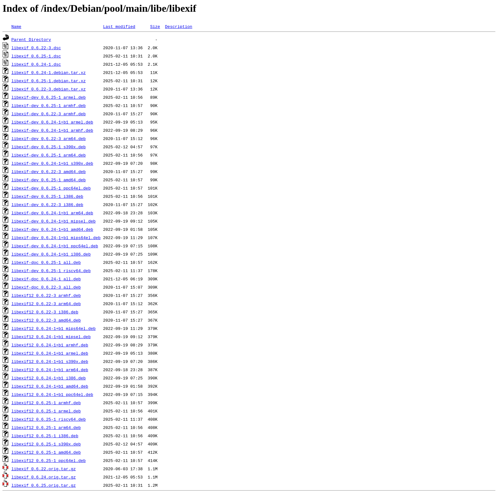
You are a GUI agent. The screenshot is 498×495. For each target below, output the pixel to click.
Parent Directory (31, 39)
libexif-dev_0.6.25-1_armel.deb (48, 97)
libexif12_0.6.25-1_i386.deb (44, 435)
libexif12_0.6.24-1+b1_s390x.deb (49, 361)
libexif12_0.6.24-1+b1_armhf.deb (49, 345)
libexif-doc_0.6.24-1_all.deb (46, 279)
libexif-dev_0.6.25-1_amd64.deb (48, 180)
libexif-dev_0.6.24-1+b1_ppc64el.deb (54, 246)
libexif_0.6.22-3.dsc (36, 47)
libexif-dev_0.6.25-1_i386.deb (47, 196)
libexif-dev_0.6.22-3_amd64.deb (48, 171)
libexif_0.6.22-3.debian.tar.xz (48, 89)
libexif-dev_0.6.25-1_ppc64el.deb (51, 188)
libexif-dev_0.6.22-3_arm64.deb (48, 138)
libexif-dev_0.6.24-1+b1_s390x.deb (52, 163)
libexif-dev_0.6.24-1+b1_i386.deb (51, 254)
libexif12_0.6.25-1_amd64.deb (46, 452)
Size (155, 26)
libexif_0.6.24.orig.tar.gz (43, 477)
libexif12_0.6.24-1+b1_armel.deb (49, 353)
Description (178, 26)
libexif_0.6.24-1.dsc (36, 64)
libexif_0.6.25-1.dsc (36, 56)
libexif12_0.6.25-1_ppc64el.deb (48, 460)
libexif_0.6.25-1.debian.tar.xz (48, 81)
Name (16, 26)
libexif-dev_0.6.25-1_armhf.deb (48, 105)
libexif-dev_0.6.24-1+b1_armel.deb (52, 122)
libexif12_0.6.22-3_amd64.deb (46, 320)
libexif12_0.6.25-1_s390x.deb (46, 444)
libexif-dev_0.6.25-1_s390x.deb (48, 147)
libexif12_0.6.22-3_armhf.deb (46, 295)
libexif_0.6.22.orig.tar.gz (43, 469)
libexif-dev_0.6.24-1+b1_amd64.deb (52, 229)
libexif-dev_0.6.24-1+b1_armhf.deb (52, 130)
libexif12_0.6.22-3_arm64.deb (46, 303)
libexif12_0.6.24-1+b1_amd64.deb (49, 386)
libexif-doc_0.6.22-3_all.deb (46, 287)
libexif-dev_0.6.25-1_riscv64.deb (51, 270)
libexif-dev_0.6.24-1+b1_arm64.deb (52, 213)
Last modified (119, 26)
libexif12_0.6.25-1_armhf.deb (46, 402)
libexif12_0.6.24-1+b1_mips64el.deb (53, 328)
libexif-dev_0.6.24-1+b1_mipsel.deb (53, 221)
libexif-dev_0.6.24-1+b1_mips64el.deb (56, 237)
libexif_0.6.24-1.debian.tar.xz (48, 72)
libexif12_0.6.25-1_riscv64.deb (48, 419)
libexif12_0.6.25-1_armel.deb (46, 411)
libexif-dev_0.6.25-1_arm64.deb (48, 155)
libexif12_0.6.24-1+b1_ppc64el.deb (52, 394)
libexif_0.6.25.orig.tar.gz (43, 485)
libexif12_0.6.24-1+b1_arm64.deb (49, 369)
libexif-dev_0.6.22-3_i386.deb (47, 204)
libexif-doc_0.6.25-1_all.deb (46, 262)
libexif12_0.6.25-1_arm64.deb (46, 427)
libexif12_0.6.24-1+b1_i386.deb (48, 378)
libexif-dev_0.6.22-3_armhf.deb (48, 114)
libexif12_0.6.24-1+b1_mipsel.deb (51, 336)
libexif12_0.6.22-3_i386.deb (44, 312)
